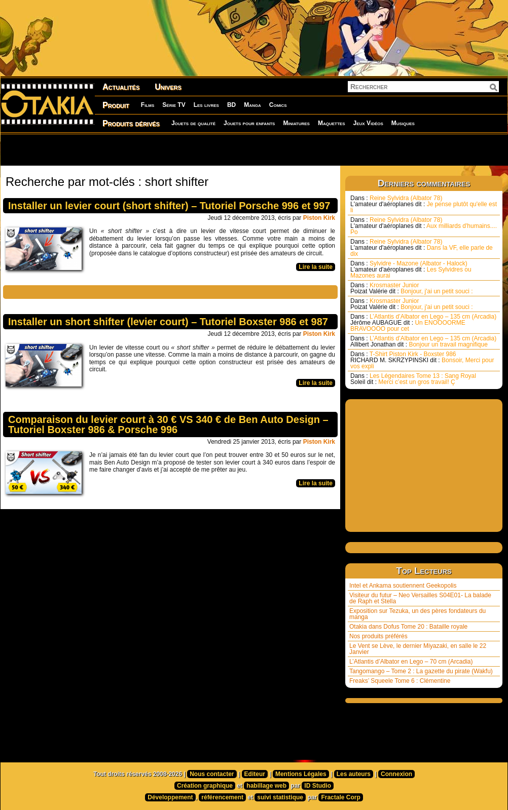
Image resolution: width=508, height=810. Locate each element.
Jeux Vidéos (368, 123)
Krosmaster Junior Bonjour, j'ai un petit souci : (411, 288)
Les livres (206, 104)
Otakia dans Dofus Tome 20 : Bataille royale (408, 626)
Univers (168, 87)
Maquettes (331, 123)
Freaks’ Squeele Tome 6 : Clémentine (399, 680)
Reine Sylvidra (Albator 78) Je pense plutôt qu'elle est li (423, 204)
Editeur (254, 774)
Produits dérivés (131, 123)
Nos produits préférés (378, 636)
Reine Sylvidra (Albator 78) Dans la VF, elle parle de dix (421, 247)
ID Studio (317, 785)
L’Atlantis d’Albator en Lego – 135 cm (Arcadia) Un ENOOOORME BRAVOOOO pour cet (423, 322)
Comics (278, 104)
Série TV (173, 104)
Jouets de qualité (193, 123)
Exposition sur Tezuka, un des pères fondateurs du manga (417, 614)
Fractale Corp (340, 797)
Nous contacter (212, 774)
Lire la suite (316, 267)
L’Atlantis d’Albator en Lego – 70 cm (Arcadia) (411, 661)
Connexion (396, 774)
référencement (222, 797)
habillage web (266, 785)
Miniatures (296, 123)
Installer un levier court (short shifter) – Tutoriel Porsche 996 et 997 (169, 205)
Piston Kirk (319, 217)
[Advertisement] (130, 149)
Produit (115, 105)
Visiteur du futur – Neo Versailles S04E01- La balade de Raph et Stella (420, 598)
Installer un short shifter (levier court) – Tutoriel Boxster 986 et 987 (168, 321)
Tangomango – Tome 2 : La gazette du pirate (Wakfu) (421, 671)
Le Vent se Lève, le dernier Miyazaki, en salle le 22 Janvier (417, 648)
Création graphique (205, 785)
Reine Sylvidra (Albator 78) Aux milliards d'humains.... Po (423, 226)
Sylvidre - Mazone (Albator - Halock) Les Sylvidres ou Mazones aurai (410, 269)
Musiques (403, 123)
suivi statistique (280, 797)
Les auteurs (354, 774)
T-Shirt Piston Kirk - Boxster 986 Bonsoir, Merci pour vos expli (422, 360)
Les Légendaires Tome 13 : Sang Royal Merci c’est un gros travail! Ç (413, 378)
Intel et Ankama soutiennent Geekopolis (402, 585)
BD (231, 104)
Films (147, 104)
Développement (170, 797)
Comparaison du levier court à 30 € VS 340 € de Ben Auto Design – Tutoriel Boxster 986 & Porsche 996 (168, 424)
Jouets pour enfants (249, 123)
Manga (252, 104)
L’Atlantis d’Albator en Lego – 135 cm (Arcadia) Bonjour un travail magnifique (423, 341)
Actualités (120, 87)
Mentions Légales (300, 774)
